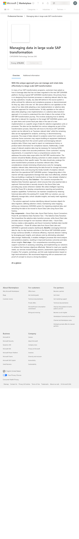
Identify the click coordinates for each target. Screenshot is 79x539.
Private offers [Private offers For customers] (32, 303)
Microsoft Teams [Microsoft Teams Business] (8, 356)
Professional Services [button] (15, 16)
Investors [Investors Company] (31, 352)
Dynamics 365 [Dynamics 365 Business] (7, 345)
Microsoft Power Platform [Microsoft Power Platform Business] (10, 352)
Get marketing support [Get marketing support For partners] (60, 299)
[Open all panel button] (6, 9)
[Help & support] (38, 3)
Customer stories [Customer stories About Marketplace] (8, 299)
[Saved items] (43, 3)
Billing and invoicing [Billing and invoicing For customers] (34, 312)
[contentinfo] (25, 16)
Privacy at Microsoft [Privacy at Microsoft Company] (34, 349)
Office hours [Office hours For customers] (31, 291)
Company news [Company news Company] (32, 345)
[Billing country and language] (60, 3)
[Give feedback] (33, 3)
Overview (16, 75)
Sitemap (6, 384)
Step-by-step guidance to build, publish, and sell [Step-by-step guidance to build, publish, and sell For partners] (63, 308)
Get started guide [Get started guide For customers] (33, 295)
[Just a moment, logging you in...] (75, 3)
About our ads (54, 384)
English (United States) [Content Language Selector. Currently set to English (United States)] (14, 371)
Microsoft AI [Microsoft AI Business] (6, 337)
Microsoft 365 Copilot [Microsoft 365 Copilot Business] (9, 360)
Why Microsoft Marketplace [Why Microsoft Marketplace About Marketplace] (11, 291)
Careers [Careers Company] (30, 337)
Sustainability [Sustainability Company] (32, 364)
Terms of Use (36, 384)
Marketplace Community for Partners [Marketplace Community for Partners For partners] (64, 316)
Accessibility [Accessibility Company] (32, 360)
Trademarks (45, 384)
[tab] (17, 75)
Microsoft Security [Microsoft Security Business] (8, 341)
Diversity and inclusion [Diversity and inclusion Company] (35, 356)
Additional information (31, 75)
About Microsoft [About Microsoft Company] (33, 341)
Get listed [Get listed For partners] (56, 295)
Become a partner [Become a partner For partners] (59, 291)
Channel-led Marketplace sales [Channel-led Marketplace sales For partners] (63, 320)
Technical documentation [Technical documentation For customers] (35, 299)
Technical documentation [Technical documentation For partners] (61, 303)
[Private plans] (48, 3)
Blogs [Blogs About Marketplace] (4, 295)
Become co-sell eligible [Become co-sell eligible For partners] (60, 312)
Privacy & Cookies (24, 384)
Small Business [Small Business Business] (7, 364)
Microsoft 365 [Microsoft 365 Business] (7, 349)
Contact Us (13, 384)
